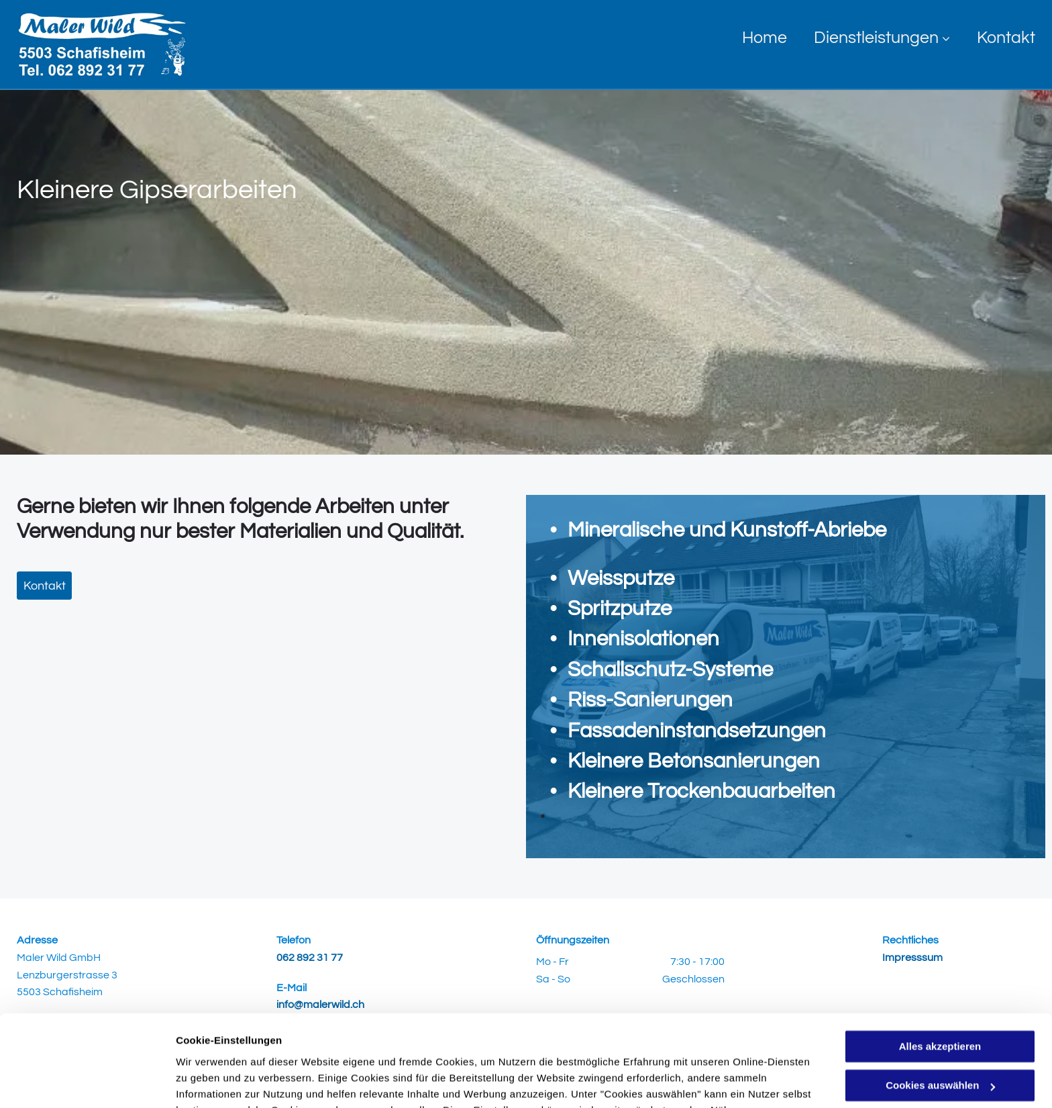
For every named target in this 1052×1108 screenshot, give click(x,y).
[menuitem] (751, 37)
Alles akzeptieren (940, 964)
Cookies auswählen (223, 1081)
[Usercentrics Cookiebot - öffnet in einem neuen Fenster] (87, 1082)
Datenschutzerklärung (505, 1044)
